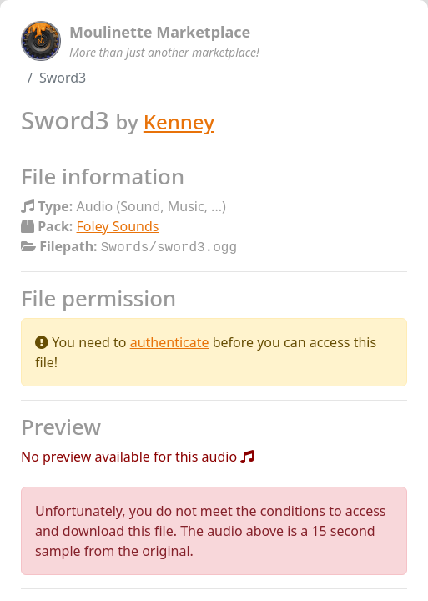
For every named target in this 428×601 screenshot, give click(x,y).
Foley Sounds (118, 226)
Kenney (179, 121)
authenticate (169, 340)
